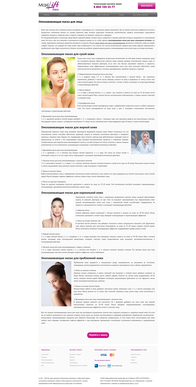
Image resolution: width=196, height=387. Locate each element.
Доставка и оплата (140, 15)
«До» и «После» (103, 15)
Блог (42, 365)
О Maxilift (62, 15)
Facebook (133, 357)
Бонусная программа (47, 363)
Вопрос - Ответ (81, 15)
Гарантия (72, 360)
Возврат (72, 357)
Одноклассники (135, 354)
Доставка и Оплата (75, 354)
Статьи (121, 15)
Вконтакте (134, 363)
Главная (46, 15)
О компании (44, 354)
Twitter (133, 360)
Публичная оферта (46, 360)
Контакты (44, 357)
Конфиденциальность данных (78, 365)
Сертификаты (74, 363)
